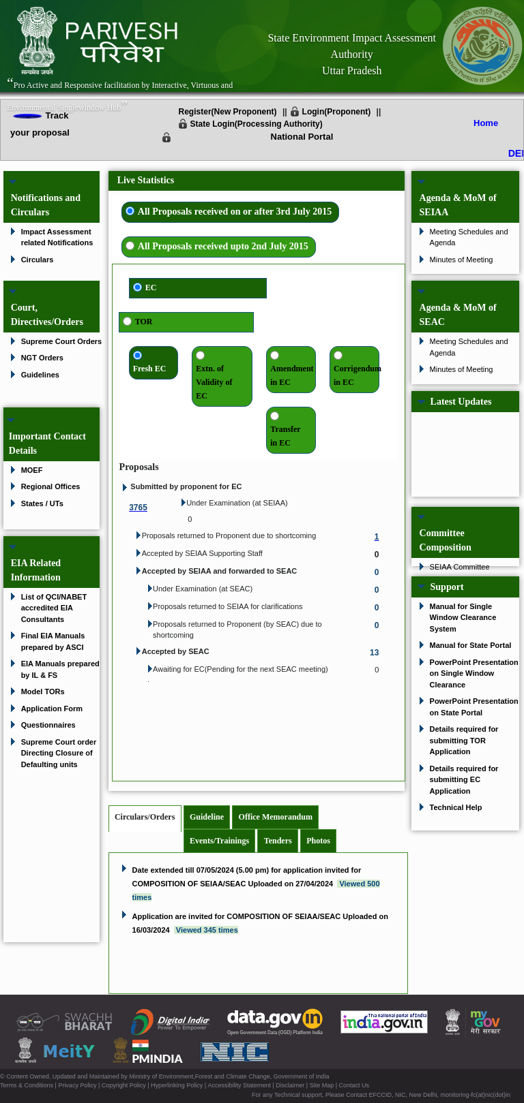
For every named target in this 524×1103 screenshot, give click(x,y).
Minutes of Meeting (461, 259)
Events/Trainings (219, 840)
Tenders (278, 840)
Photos (318, 840)
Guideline (207, 817)
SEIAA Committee (460, 567)
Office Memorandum (275, 817)
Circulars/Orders (145, 817)
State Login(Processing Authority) (256, 124)
